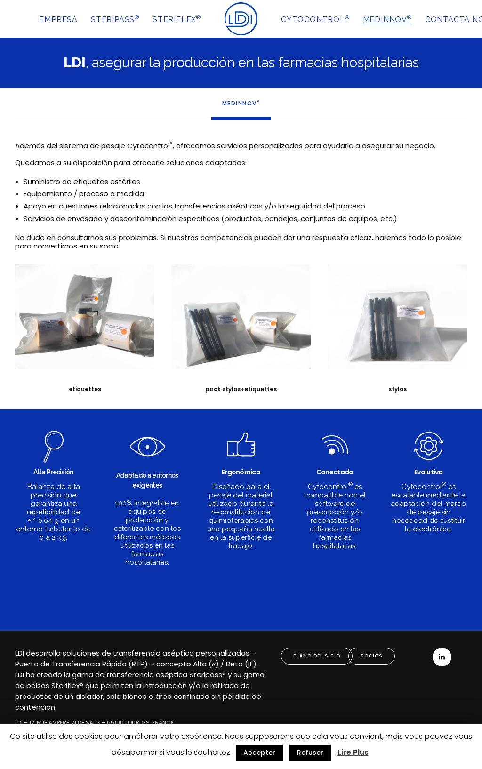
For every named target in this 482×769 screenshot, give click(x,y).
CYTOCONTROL (315, 19)
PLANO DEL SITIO (316, 655)
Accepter (259, 752)
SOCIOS (372, 655)
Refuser (310, 752)
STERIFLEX (177, 19)
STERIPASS (115, 19)
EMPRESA (58, 19)
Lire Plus (353, 752)
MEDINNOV (387, 19)
